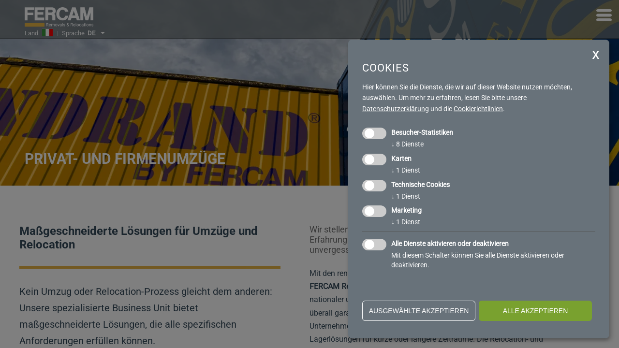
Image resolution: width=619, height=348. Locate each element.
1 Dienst (405, 170)
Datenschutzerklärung (395, 109)
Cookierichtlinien (478, 109)
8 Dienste (407, 144)
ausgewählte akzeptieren (419, 311)
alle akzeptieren (535, 311)
